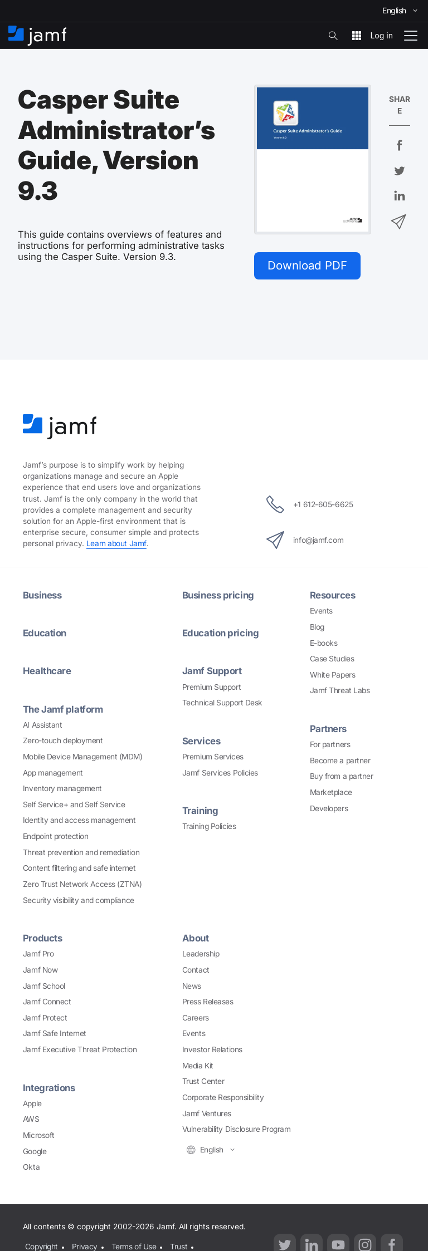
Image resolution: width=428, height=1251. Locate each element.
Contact (196, 969)
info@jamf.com (304, 540)
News (191, 986)
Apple (32, 1103)
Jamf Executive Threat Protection (80, 1049)
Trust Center (203, 1081)
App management (53, 772)
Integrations (49, 1087)
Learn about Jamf (116, 543)
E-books (324, 643)
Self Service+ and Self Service (74, 804)
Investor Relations (212, 1049)
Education (44, 633)
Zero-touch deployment (63, 740)
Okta (31, 1166)
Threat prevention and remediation (81, 852)
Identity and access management (79, 820)
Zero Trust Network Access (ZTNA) (82, 884)
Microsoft (39, 1135)
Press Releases (208, 1001)
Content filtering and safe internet (79, 868)
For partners (330, 744)
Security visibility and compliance (78, 900)
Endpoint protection (55, 836)
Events (321, 610)
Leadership (201, 953)
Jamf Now (40, 969)
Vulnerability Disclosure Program (236, 1129)
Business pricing (218, 595)
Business (42, 595)
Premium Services (213, 756)
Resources (333, 595)
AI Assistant (42, 724)
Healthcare (47, 670)
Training (200, 810)
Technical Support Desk (222, 702)
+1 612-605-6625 (309, 504)
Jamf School (44, 986)
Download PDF (307, 265)
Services (201, 741)
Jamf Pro (38, 953)
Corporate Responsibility (223, 1097)
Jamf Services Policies (220, 772)
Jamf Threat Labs (340, 690)
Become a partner (340, 760)
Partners (328, 728)
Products (42, 938)
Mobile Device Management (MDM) (83, 756)
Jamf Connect (47, 1001)
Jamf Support (212, 670)
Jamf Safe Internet (54, 1033)
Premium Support (211, 687)
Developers (329, 808)
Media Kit (197, 1065)
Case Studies (332, 658)
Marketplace (331, 792)
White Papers (333, 674)
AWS (31, 1119)
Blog (317, 626)
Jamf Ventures (206, 1113)
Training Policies (209, 826)
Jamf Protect (45, 1017)
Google (34, 1151)
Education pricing (220, 633)
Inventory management (62, 788)
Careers (195, 1017)
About (195, 938)
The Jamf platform (63, 709)
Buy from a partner (341, 776)
